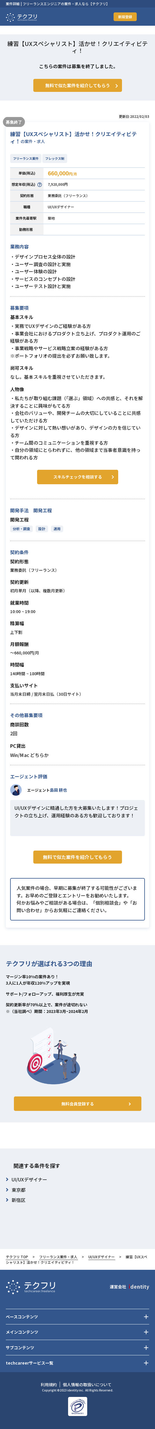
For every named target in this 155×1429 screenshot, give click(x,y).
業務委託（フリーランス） (69, 195)
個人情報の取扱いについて (87, 1384)
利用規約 (49, 1384)
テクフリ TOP (17, 1256)
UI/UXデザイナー (61, 206)
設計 (41, 528)
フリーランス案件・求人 (58, 1256)
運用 (57, 528)
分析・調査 (21, 528)
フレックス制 (54, 158)
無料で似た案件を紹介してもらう (77, 856)
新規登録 (125, 16)
